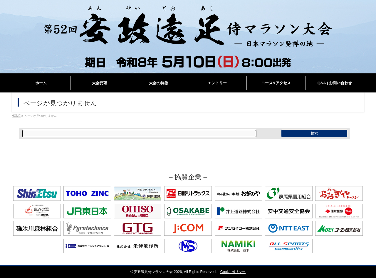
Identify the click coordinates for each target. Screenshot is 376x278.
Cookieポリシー (233, 272)
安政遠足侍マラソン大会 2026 (158, 272)
